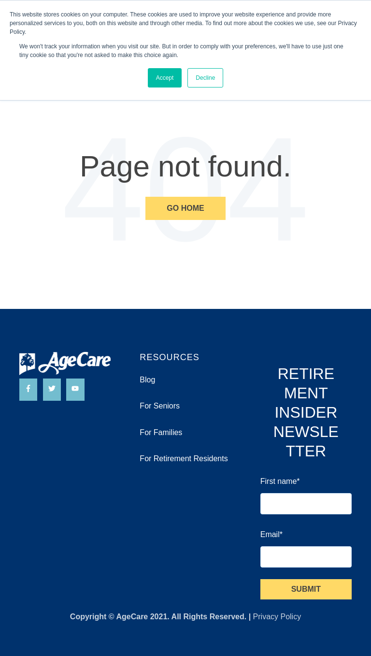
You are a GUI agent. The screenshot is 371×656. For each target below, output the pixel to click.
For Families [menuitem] (161, 432)
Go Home (185, 208)
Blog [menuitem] (147, 380)
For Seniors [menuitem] (160, 406)
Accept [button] (165, 77)
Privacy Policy (277, 616)
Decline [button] (205, 77)
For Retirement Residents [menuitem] (184, 458)
